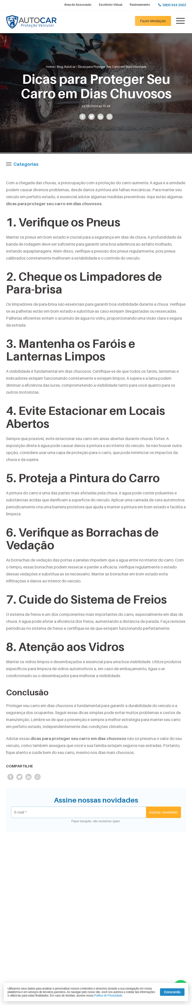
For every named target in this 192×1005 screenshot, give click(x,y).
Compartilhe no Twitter (91, 116)
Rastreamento (140, 4)
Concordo (172, 992)
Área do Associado (78, 4)
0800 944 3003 (174, 5)
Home (50, 67)
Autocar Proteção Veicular (31, 22)
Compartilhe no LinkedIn (100, 116)
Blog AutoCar (66, 67)
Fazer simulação (153, 21)
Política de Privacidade (108, 995)
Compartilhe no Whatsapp (109, 116)
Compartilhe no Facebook (82, 116)
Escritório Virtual (110, 4)
